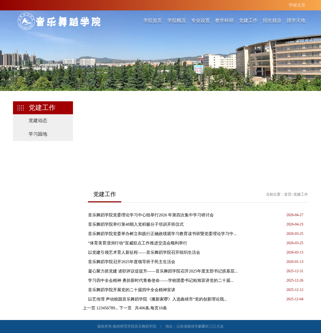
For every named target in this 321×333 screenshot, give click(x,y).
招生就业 (272, 20)
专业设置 (200, 20)
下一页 (125, 308)
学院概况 (176, 20)
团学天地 (296, 20)
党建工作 (248, 20)
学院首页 (152, 20)
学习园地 (38, 134)
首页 (287, 194)
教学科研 (224, 20)
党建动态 (38, 120)
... (116, 308)
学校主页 (297, 5)
